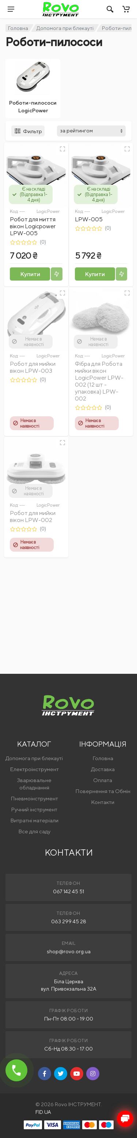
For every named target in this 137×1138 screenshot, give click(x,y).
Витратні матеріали (34, 820)
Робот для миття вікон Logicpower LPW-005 (33, 226)
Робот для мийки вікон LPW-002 (33, 516)
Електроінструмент (34, 769)
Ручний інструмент (34, 809)
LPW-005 (89, 219)
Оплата (102, 780)
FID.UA (43, 1112)
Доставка (103, 769)
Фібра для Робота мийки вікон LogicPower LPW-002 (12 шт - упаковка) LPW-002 (99, 381)
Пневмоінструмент (34, 798)
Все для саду (34, 831)
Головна (18, 28)
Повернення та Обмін (102, 791)
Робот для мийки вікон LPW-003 (33, 367)
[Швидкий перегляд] (62, 149)
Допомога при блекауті (65, 28)
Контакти (102, 802)
